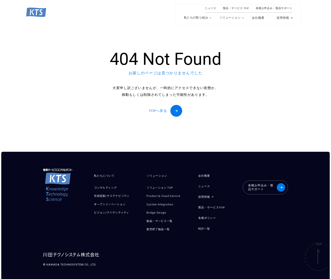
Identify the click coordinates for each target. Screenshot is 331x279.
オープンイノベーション (112, 201)
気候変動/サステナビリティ (114, 194)
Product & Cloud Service (166, 194)
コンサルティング (107, 187)
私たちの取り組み (196, 17)
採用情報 (283, 17)
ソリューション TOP (162, 187)
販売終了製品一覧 (160, 224)
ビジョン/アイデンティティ (114, 209)
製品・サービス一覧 (161, 216)
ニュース (210, 8)
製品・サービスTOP (211, 204)
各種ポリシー (207, 214)
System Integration (162, 201)
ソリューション (230, 17)
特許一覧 (204, 224)
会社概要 (258, 17)
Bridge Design (158, 209)
